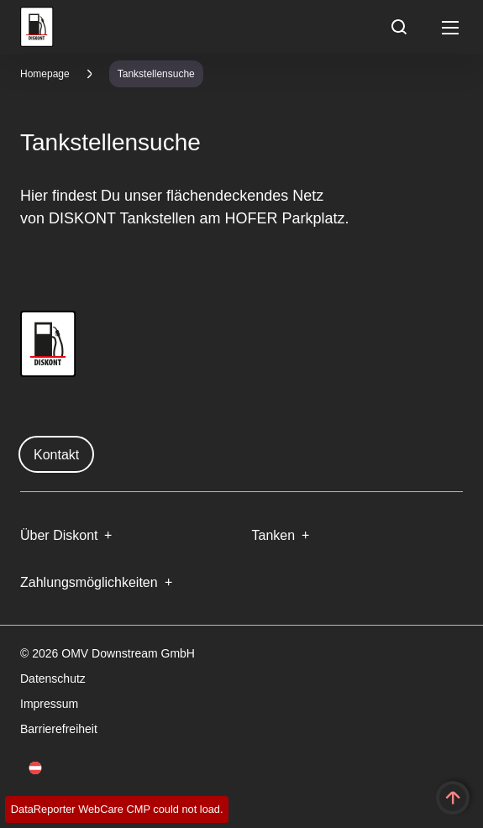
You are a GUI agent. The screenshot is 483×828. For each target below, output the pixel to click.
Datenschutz (53, 678)
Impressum (49, 703)
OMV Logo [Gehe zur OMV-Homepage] (37, 27)
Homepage (45, 74)
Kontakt (56, 455)
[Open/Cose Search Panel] (399, 27)
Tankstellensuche (156, 74)
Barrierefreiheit (58, 729)
